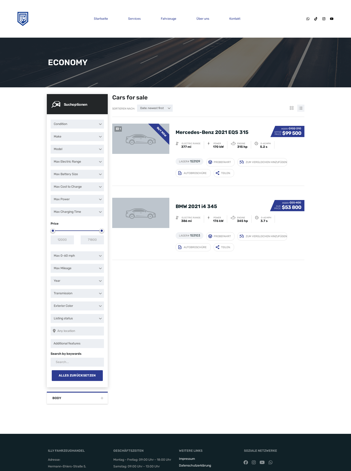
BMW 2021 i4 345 (196, 201)
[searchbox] (78, 343)
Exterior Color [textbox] (63, 306)
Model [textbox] (58, 149)
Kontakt (234, 19)
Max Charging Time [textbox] (67, 212)
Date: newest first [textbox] (152, 108)
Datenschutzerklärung (195, 465)
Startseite (100, 19)
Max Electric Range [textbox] (67, 161)
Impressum (187, 459)
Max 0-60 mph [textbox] (64, 256)
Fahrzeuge (168, 19)
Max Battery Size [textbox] (66, 174)
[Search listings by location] (77, 331)
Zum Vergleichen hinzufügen (263, 161)
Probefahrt (219, 161)
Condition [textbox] (60, 124)
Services (134, 19)
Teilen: (223, 171)
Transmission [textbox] (63, 293)
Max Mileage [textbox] (62, 268)
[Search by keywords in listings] (77, 362)
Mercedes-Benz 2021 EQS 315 (212, 129)
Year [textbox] (57, 281)
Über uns (202, 19)
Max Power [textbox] (62, 199)
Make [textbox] (57, 136)
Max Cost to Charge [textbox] (68, 187)
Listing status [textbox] (63, 318)
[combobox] (77, 124)
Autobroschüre (192, 171)
